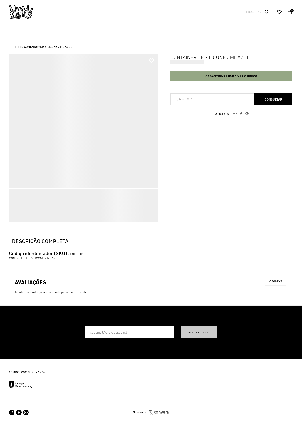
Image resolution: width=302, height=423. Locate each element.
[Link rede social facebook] (19, 412)
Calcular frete (273, 99)
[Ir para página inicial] (18, 46)
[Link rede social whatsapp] (26, 412)
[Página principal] (38, 12)
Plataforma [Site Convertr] (151, 412)
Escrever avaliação (275, 281)
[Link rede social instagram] (11, 412)
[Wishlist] (279, 12)
